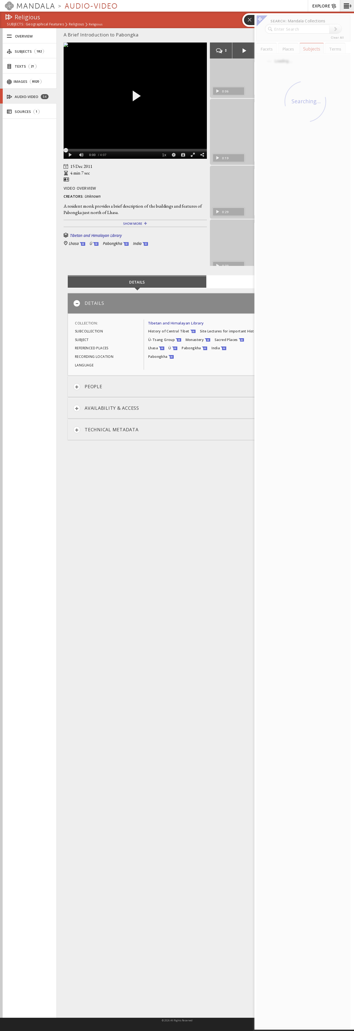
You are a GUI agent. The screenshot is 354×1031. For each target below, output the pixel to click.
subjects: (15, 25)
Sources (23, 111)
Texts (22, 66)
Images (24, 81)
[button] (347, 6)
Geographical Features (45, 25)
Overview (20, 36)
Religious (76, 25)
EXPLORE (324, 6)
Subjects (25, 51)
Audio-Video (28, 96)
